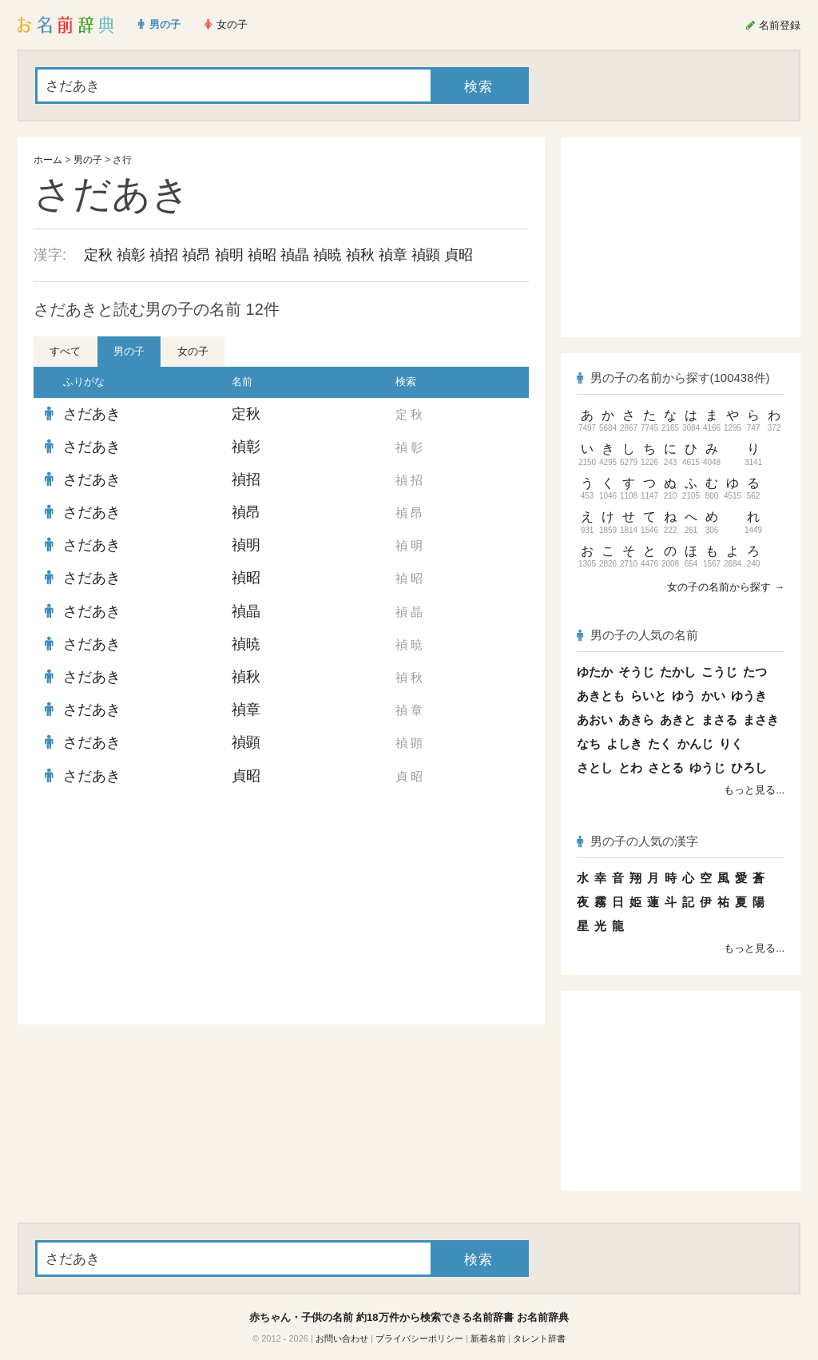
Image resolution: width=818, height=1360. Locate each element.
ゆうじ (707, 767)
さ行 (122, 159)
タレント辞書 (539, 1338)
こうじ (719, 671)
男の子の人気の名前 (637, 635)
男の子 (87, 159)
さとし (595, 767)
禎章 (393, 255)
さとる (666, 767)
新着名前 (488, 1338)
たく (660, 743)
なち (589, 743)
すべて (65, 351)
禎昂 (196, 255)
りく (731, 743)
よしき (624, 743)
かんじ (695, 743)
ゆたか (595, 671)
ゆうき (749, 695)
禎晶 (294, 255)
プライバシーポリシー (419, 1338)
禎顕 (425, 255)
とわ (630, 767)
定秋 (98, 255)
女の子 (192, 351)
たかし (678, 671)
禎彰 (131, 255)
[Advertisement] (153, 908)
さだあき (92, 414)
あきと (678, 719)
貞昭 (458, 255)
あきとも (601, 695)
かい (713, 695)
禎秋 (360, 255)
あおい (595, 719)
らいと (648, 695)
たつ (755, 671)
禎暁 (327, 255)
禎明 (229, 255)
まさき (761, 719)
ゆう (684, 695)
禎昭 (262, 255)
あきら (636, 719)
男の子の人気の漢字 (637, 841)
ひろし (749, 767)
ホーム (48, 159)
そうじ (636, 671)
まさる (719, 719)
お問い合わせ (342, 1338)
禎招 (163, 255)
